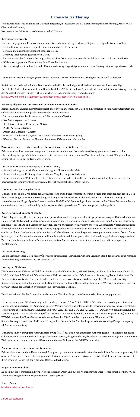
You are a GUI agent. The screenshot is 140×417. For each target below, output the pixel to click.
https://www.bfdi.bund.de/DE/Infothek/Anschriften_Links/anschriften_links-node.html (45, 96)
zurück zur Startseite (12, 398)
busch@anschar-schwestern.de (17, 387)
